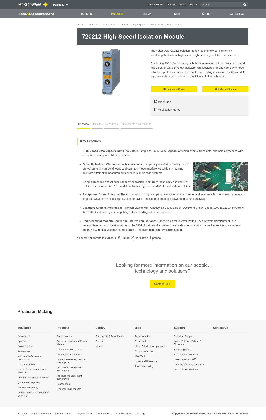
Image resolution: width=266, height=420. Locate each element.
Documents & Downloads (136, 123)
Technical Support (226, 89)
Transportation (143, 336)
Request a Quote (174, 89)
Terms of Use (104, 413)
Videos (99, 346)
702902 (127, 237)
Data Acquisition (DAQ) (69, 349)
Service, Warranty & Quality (189, 364)
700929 (113, 237)
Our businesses (63, 413)
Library (146, 13)
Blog (177, 13)
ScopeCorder (173, 207)
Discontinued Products (69, 389)
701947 (145, 237)
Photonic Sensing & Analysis (33, 377)
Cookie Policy (123, 413)
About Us (171, 4)
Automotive (24, 351)
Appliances (24, 341)
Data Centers (25, 346)
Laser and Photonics (146, 361)
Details (97, 123)
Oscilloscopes (64, 336)
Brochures (164, 101)
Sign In (193, 4)
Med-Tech (140, 356)
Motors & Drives (26, 364)
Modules (124, 24)
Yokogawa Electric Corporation (34, 413)
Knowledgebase (182, 349)
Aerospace (23, 336)
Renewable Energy (28, 387)
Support (207, 13)
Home (81, 24)
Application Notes (169, 109)
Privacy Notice (84, 413)
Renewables (141, 341)
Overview (83, 123)
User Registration (183, 359)
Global (183, 4)
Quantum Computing (29, 382)
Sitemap (139, 413)
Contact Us (237, 13)
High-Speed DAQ (208, 207)
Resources (111, 123)
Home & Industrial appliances (151, 346)
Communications (144, 351)
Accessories (108, 24)
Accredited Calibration (186, 354)
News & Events (155, 4)
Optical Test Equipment (69, 354)
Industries (87, 13)
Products (117, 13)
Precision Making (144, 366)
